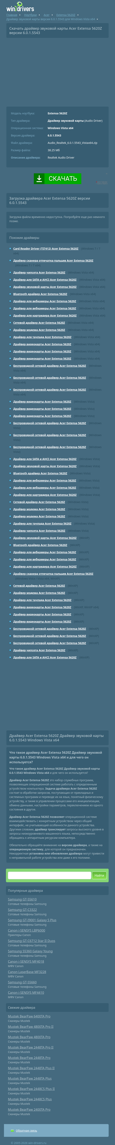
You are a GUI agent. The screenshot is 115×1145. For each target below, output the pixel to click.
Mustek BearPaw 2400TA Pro (29, 1109)
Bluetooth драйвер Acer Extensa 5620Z (40, 294)
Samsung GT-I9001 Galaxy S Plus (32, 920)
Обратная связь (26, 1130)
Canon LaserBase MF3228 (27, 972)
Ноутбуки (30, 15)
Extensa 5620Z (66, 15)
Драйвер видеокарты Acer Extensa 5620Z (42, 344)
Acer (46, 15)
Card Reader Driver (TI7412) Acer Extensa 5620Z (45, 248)
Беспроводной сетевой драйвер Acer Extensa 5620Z (49, 366)
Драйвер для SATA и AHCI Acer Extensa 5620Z (45, 280)
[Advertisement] (57, 71)
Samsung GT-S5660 (22, 982)
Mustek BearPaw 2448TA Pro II (30, 1047)
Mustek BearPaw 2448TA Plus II (31, 1068)
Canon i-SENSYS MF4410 (26, 992)
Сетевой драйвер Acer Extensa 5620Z (39, 323)
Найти (99, 875)
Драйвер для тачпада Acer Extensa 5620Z (42, 337)
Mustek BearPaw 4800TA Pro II (30, 1026)
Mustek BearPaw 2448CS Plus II (31, 1089)
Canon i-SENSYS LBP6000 (26, 930)
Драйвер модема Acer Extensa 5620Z (39, 330)
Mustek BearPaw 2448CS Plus (30, 1099)
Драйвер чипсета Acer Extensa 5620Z (39, 272)
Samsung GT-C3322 (22, 910)
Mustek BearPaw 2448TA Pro (29, 1058)
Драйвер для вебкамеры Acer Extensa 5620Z (44, 301)
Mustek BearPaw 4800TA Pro (29, 1037)
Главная (11, 15)
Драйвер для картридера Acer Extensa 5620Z (45, 315)
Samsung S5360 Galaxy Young (30, 951)
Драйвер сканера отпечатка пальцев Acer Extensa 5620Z (53, 260)
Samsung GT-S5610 (22, 899)
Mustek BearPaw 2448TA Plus (30, 1078)
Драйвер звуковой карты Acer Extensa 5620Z (45, 287)
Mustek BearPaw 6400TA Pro (29, 1016)
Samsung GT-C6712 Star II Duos (31, 941)
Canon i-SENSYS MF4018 (26, 961)
